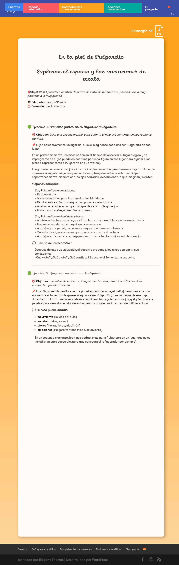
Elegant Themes (51, 560)
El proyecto (151, 8)
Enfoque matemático (35, 8)
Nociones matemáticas (116, 8)
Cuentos (14, 7)
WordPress (100, 560)
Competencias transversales (72, 8)
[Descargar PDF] (147, 31)
